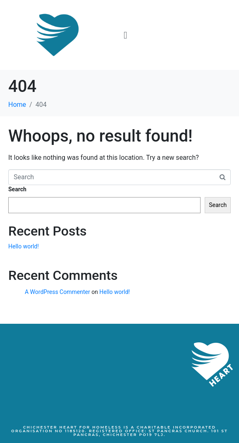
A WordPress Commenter (57, 292)
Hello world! (23, 246)
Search (17, 189)
